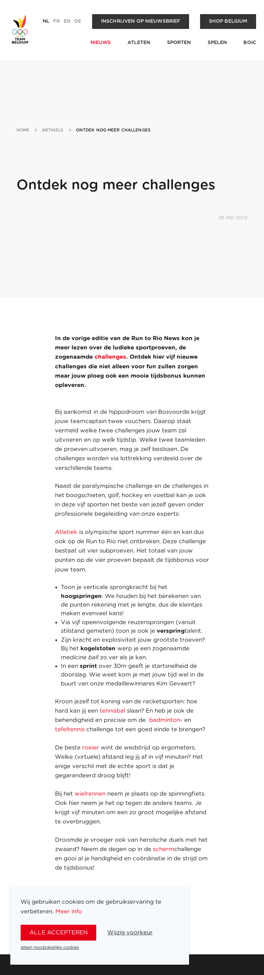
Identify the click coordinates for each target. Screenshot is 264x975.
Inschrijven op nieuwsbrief (140, 21)
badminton (164, 720)
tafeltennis (70, 729)
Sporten (179, 42)
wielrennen (91, 794)
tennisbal (113, 711)
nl (46, 21)
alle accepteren (59, 932)
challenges (110, 357)
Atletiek (66, 532)
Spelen (217, 42)
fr (56, 21)
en (67, 21)
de (77, 21)
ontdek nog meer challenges (113, 130)
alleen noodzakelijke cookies (50, 947)
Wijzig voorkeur (130, 932)
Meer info (68, 911)
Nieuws (100, 42)
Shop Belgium (228, 21)
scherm (163, 849)
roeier (90, 748)
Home (22, 130)
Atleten (139, 42)
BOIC (249, 42)
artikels (53, 130)
